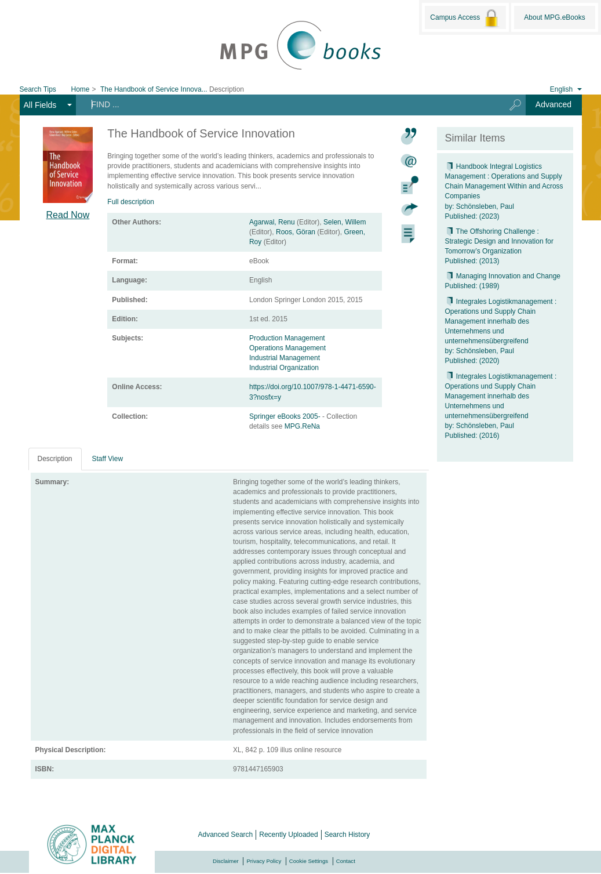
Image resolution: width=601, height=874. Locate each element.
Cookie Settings (308, 861)
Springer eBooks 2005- (285, 416)
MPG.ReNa (302, 426)
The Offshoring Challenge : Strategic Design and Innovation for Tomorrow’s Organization (499, 241)
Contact (345, 861)
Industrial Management (284, 358)
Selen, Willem (344, 222)
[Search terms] (286, 104)
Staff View (107, 459)
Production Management (287, 338)
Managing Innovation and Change (502, 276)
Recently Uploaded (288, 835)
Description (55, 459)
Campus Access (465, 18)
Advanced (553, 104)
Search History (347, 835)
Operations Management (287, 348)
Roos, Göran (295, 232)
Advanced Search (225, 835)
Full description (130, 202)
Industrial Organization (284, 368)
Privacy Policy (263, 861)
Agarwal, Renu (272, 222)
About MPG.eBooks (554, 17)
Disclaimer (226, 861)
